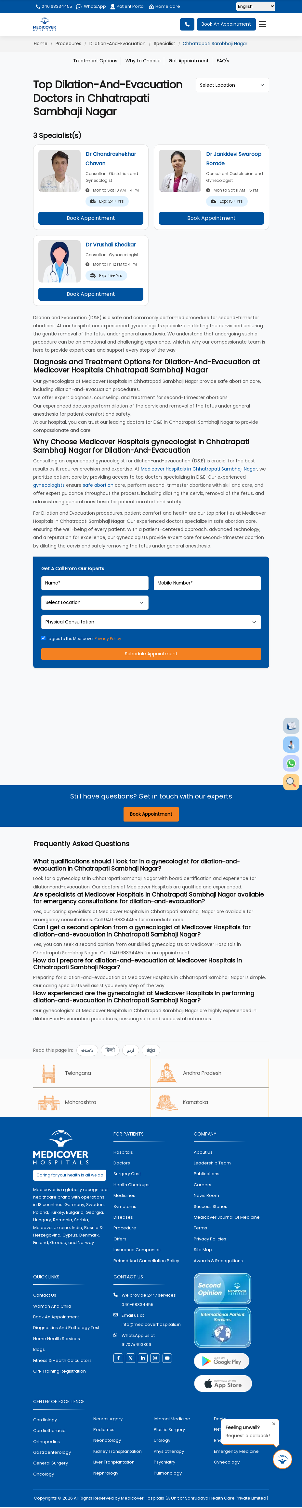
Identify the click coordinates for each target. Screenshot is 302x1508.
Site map (203, 1251)
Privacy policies (210, 1240)
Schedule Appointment (151, 654)
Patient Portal (127, 6)
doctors (121, 1164)
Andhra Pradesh (190, 1073)
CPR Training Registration (59, 1372)
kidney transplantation (117, 1452)
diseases (123, 1218)
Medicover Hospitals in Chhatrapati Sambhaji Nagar (199, 469)
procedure (124, 1229)
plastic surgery (169, 1430)
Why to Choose (143, 60)
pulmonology (168, 1474)
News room (206, 1197)
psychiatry (164, 1463)
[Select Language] (255, 6)
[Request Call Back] (282, 1459)
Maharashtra (68, 1103)
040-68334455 (137, 1305)
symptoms (124, 1207)
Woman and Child (52, 1307)
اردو (130, 1051)
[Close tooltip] (272, 1423)
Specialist (164, 43)
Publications (206, 1175)
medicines (124, 1197)
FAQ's (223, 60)
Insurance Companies (137, 1251)
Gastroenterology (52, 1453)
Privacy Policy (108, 638)
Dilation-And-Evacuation (117, 43)
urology (162, 1442)
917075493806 (136, 1346)
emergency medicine (236, 1452)
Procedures (68, 43)
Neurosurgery (108, 1420)
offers (119, 1240)
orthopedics (46, 1442)
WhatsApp (91, 6)
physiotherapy (169, 1452)
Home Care (164, 6)
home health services (56, 1340)
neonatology (107, 1442)
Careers (202, 1186)
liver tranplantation (114, 1463)
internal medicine (172, 1420)
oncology (43, 1475)
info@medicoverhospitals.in (151, 1326)
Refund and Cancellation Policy (146, 1262)
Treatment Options (95, 60)
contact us (44, 1296)
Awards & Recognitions (218, 1262)
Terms (200, 1229)
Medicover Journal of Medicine (227, 1218)
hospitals (123, 1153)
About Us (203, 1153)
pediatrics (103, 1430)
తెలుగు (87, 1051)
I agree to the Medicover (81, 638)
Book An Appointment (226, 24)
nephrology (105, 1474)
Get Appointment (189, 60)
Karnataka (183, 1103)
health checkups (131, 1186)
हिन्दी (110, 1051)
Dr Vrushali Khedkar (110, 244)
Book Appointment (91, 218)
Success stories (210, 1207)
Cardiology (45, 1421)
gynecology (227, 1463)
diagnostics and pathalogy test (66, 1329)
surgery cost (127, 1175)
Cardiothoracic (49, 1432)
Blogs (39, 1351)
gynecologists (49, 485)
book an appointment (56, 1318)
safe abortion (98, 485)
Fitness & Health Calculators (62, 1361)
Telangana (65, 1073)
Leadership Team (212, 1164)
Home (40, 43)
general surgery (50, 1464)
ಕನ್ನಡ (151, 1051)
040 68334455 (53, 6)
